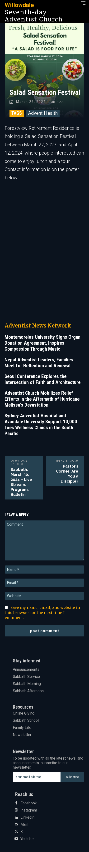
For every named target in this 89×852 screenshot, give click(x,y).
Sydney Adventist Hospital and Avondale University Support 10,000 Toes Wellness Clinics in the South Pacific (41, 424)
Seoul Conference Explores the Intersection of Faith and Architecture (42, 379)
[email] (37, 777)
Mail (24, 825)
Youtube (27, 839)
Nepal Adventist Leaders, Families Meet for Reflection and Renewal (39, 362)
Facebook (28, 803)
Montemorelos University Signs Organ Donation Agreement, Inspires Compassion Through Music (42, 343)
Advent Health (43, 113)
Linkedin (27, 817)
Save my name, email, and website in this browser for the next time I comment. (42, 612)
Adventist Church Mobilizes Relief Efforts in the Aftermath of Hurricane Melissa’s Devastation (42, 399)
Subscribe (72, 777)
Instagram (28, 810)
